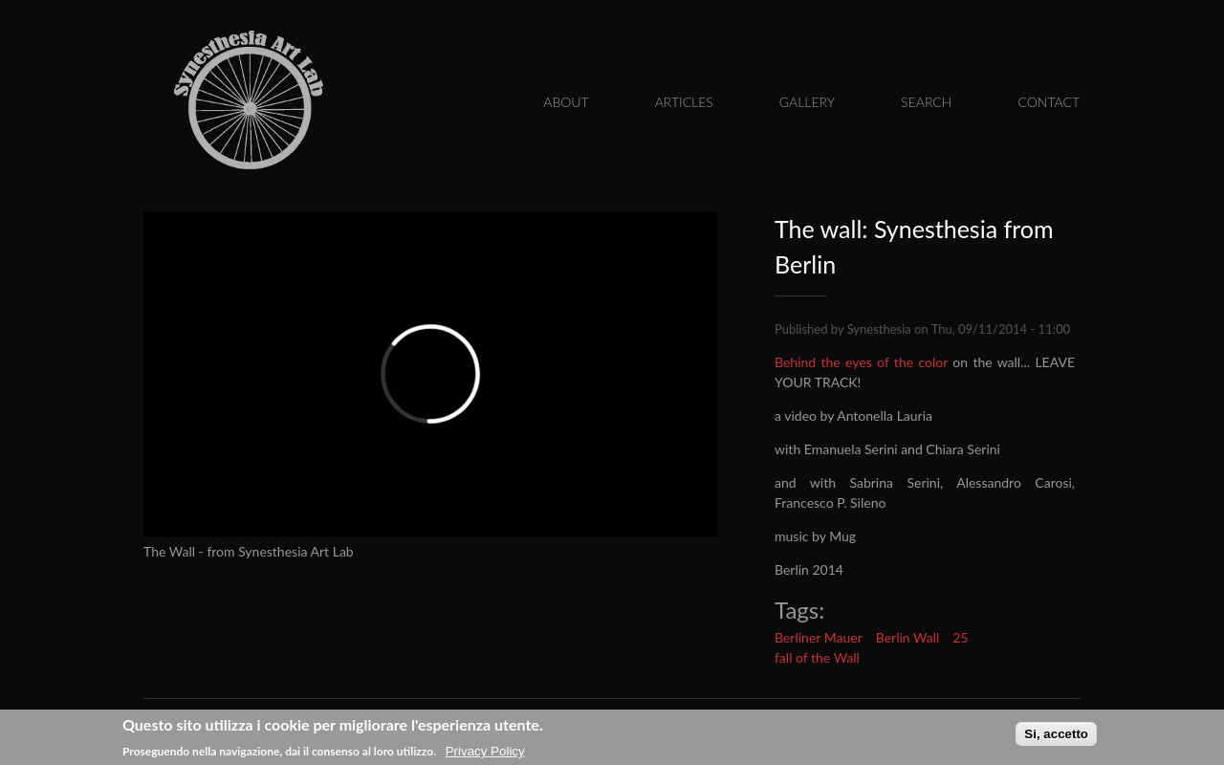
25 (960, 637)
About (565, 102)
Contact (1048, 102)
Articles (684, 102)
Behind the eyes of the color (861, 362)
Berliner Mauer (819, 637)
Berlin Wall (908, 637)
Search (926, 102)
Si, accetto (1056, 735)
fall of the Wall (817, 657)
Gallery (807, 102)
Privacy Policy (485, 752)
